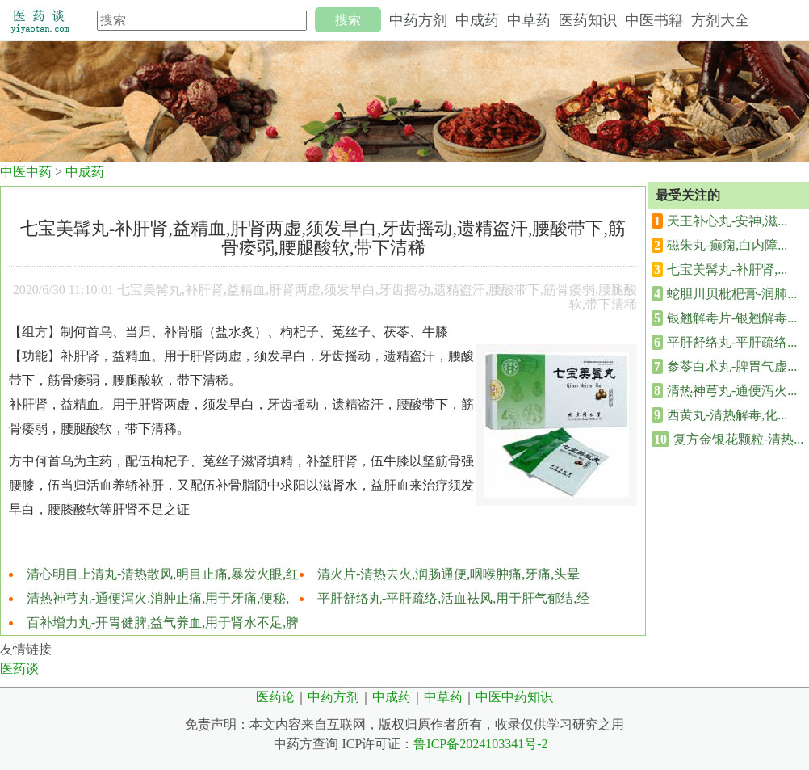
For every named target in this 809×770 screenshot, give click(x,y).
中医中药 (26, 172)
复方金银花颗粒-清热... (738, 439)
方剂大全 (720, 20)
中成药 (477, 20)
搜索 (348, 20)
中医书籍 (654, 20)
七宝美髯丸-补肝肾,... (727, 269)
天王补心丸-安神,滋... (727, 221)
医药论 (275, 697)
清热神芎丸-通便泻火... (732, 391)
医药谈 (19, 668)
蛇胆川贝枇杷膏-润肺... (732, 294)
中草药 (529, 20)
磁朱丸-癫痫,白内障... (727, 245)
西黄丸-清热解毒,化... (727, 415)
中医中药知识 (514, 697)
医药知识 (588, 20)
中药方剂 (418, 20)
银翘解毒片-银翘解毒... (732, 318)
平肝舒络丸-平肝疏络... (732, 342)
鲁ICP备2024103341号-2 (480, 744)
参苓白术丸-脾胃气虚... (732, 366)
